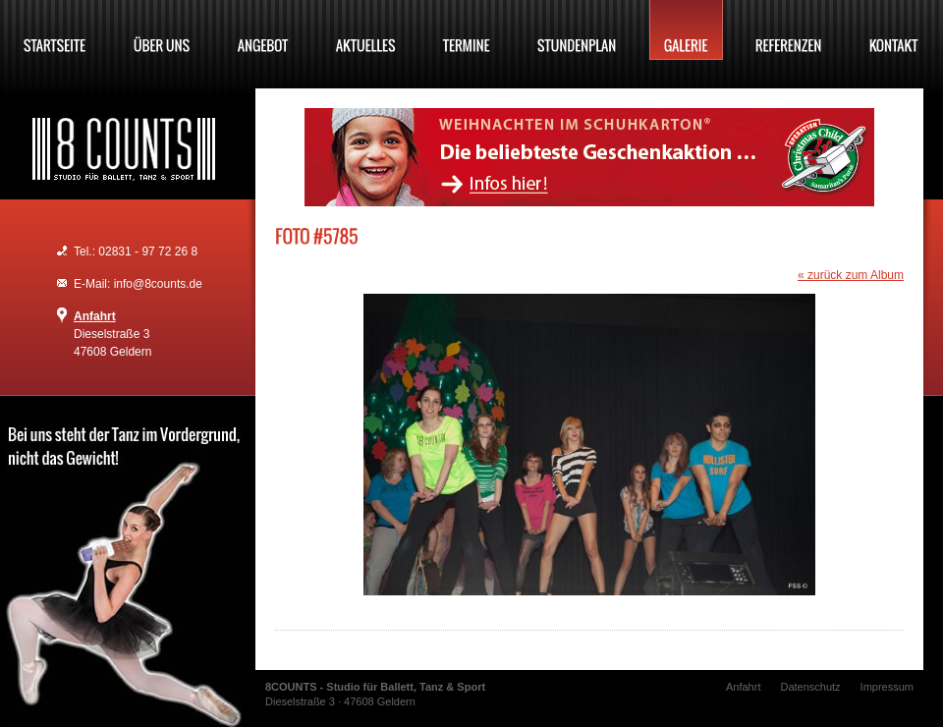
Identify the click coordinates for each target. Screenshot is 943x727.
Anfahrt (95, 316)
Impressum (887, 687)
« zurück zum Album (851, 275)
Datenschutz (810, 687)
